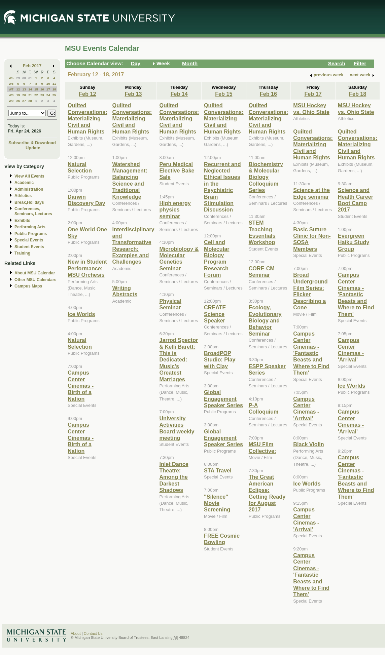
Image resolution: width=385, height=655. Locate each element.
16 (42, 89)
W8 (11, 95)
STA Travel (218, 470)
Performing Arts (29, 227)
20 (24, 95)
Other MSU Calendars (35, 279)
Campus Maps (28, 286)
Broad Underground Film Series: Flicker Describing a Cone (310, 291)
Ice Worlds (81, 314)
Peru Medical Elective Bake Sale (176, 170)
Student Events (29, 246)
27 (24, 101)
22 (36, 95)
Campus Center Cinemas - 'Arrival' (306, 408)
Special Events (28, 240)
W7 (11, 89)
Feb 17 (312, 94)
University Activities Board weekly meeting (176, 428)
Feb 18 (357, 94)
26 (18, 101)
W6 (11, 83)
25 (54, 95)
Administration (28, 189)
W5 (11, 78)
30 (24, 78)
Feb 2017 (32, 65)
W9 (11, 101)
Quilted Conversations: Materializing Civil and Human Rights (87, 118)
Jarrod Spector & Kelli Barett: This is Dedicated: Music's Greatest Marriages (178, 359)
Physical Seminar (170, 304)
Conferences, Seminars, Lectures (33, 211)
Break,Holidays (29, 202)
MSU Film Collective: (262, 447)
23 (42, 95)
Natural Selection (80, 167)
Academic (24, 182)
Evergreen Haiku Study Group (353, 242)
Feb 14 (179, 94)
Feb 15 (223, 94)
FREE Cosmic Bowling (222, 539)
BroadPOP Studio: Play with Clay (219, 359)
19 (18, 95)
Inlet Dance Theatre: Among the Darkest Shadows (173, 477)
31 (30, 78)
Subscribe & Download (32, 142)
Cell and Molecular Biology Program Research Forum (216, 258)
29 (18, 78)
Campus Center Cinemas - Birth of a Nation (81, 386)
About (76, 633)
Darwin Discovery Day (86, 200)
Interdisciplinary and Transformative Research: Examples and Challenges (133, 245)
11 (54, 83)
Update (33, 147)
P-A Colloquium (264, 408)
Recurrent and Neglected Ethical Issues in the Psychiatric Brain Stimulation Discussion (222, 187)
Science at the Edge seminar (311, 193)
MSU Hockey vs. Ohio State (311, 108)
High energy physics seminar (174, 209)
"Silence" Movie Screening (217, 503)
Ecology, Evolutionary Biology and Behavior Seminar (265, 320)
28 (30, 101)
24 (48, 95)
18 (54, 89)
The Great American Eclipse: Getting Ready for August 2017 (267, 493)
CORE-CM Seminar (262, 271)
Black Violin (308, 444)
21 (30, 95)
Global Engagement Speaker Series (223, 398)
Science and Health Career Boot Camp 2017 (355, 200)
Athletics (23, 195)
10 (48, 83)
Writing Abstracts (125, 291)
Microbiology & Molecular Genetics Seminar (179, 258)
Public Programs (30, 233)
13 (24, 89)
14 (30, 89)
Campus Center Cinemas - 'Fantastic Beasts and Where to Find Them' (311, 353)
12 (18, 89)
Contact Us (93, 633)
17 (48, 89)
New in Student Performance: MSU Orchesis (87, 268)
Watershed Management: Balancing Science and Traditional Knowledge (129, 180)
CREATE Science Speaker (215, 313)
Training (22, 253)
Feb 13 (133, 94)
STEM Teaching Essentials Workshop (262, 232)
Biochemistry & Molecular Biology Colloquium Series (266, 177)
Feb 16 (268, 94)
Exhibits (22, 220)
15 (36, 89)
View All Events (29, 176)
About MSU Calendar (34, 273)
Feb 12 (87, 94)
